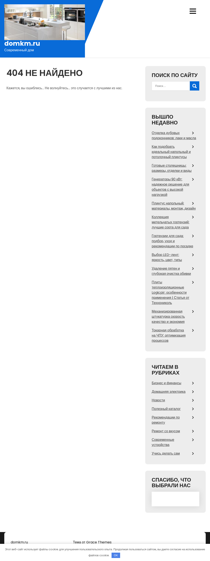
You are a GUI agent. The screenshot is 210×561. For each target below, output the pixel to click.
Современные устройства (163, 442)
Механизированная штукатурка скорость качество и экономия (168, 316)
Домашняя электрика (168, 391)
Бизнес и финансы (166, 383)
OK (116, 555)
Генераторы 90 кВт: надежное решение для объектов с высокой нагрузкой (170, 187)
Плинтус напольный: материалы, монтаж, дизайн (174, 206)
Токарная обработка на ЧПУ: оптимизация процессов (169, 335)
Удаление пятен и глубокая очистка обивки (171, 271)
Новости (158, 400)
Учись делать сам (166, 453)
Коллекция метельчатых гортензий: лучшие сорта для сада (170, 222)
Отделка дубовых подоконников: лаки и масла (174, 135)
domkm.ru (22, 43)
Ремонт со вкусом (166, 431)
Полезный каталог (166, 408)
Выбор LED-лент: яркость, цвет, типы (167, 257)
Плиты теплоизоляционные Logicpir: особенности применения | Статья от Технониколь (170, 292)
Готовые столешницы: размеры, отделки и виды (172, 168)
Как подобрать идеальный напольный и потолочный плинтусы (171, 151)
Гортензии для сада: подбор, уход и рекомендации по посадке (172, 241)
